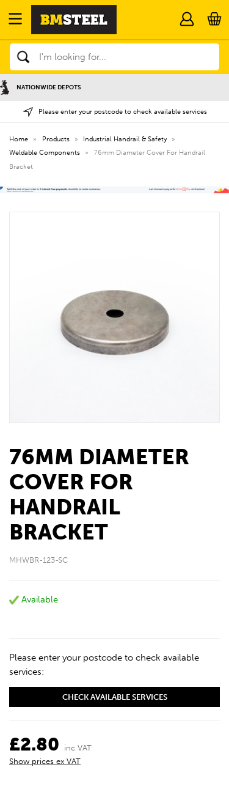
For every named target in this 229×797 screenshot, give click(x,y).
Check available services (114, 697)
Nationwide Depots (40, 87)
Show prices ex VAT (45, 761)
